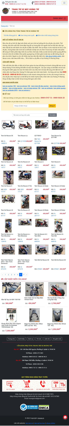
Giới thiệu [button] (21, 339)
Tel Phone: (29, 353)
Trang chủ (4, 26)
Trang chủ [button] (11, 339)
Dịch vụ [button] (30, 339)
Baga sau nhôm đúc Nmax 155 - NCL (56, 324)
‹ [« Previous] (2, 275)
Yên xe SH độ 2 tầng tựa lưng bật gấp (55, 299)
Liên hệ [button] (47, 339)
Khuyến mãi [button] (57, 339)
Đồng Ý (52, 106)
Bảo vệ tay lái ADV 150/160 (10, 300)
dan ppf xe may (39, 423)
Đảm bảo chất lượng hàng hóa (47, 35)
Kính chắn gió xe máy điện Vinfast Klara (33, 299)
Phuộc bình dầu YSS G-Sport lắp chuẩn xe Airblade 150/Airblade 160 (11, 325)
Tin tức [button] (39, 339)
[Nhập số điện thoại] (31, 106)
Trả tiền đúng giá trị (10, 35)
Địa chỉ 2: (19, 360)
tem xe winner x (24, 90)
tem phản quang (59, 88)
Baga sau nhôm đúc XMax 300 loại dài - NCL (33, 324)
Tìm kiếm (52, 115)
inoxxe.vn (41, 418)
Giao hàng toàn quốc (26, 35)
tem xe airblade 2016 (10, 90)
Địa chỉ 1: (17, 349)
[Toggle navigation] (64, 3)
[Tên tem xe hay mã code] (30, 115)
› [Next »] (26, 275)
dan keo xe (29, 423)
